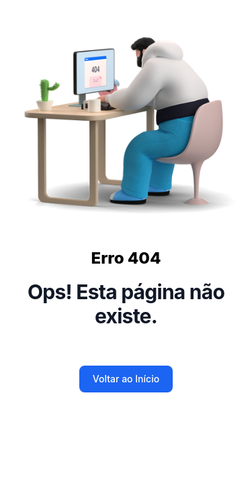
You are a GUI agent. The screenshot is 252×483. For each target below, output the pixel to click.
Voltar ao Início (126, 378)
